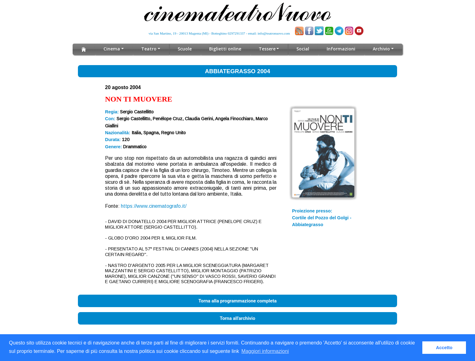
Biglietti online (225, 49)
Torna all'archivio (237, 318)
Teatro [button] (148, 49)
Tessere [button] (267, 49)
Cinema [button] (111, 49)
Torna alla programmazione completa (237, 301)
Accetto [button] (444, 347)
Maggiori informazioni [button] (265, 351)
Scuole (185, 49)
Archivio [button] (381, 49)
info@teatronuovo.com (274, 33)
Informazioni (341, 49)
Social (302, 49)
